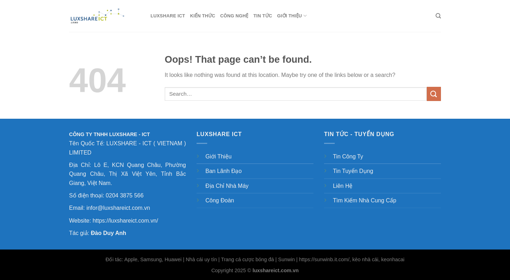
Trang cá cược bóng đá (247, 259)
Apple (130, 259)
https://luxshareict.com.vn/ (125, 221)
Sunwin (286, 259)
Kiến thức (202, 15)
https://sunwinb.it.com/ (324, 259)
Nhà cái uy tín (201, 259)
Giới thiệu (292, 15)
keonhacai (392, 259)
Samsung (151, 259)
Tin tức (263, 15)
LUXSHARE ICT (168, 15)
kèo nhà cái (365, 259)
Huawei (173, 259)
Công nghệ (234, 15)
